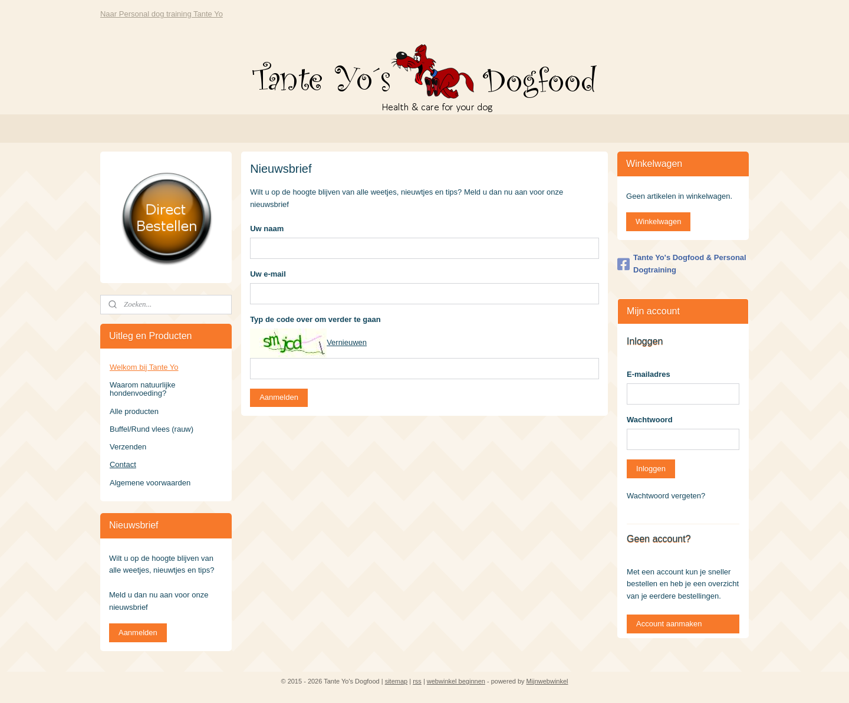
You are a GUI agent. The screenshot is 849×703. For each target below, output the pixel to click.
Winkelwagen (658, 221)
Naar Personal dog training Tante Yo (161, 13)
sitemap (396, 681)
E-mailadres (648, 374)
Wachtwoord (650, 419)
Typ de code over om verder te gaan (315, 319)
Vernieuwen (347, 342)
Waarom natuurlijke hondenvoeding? (143, 389)
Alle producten (134, 411)
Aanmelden (278, 397)
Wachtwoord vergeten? (666, 495)
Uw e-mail (268, 274)
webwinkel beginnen (456, 681)
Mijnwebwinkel (547, 681)
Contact (123, 464)
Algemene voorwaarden (150, 482)
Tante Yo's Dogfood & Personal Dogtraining (681, 263)
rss (417, 681)
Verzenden (128, 446)
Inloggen (651, 468)
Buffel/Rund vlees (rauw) (151, 429)
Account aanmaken (669, 623)
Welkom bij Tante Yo (144, 367)
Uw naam (267, 228)
